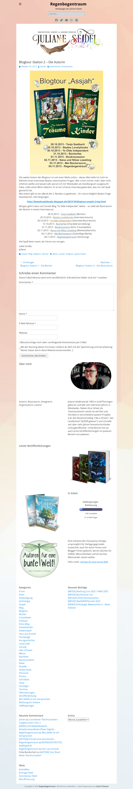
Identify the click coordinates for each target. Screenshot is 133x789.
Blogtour (37, 254)
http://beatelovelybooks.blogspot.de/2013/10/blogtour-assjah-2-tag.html (66, 201)
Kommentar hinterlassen (61, 66)
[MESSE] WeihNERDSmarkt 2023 (84, 601)
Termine (23, 689)
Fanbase (23, 620)
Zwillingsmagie (26, 705)
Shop (21, 682)
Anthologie (24, 601)
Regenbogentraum (68, 4)
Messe (22, 653)
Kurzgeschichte (27, 640)
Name (23, 313)
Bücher (45, 254)
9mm (21, 594)
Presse (22, 676)
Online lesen (25, 669)
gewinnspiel (80, 254)
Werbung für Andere (29, 702)
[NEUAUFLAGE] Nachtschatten (83, 597)
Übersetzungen (27, 692)
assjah (62, 254)
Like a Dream (25, 650)
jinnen (22, 719)
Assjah (24, 254)
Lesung (22, 646)
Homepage (24, 637)
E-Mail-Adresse (27, 323)
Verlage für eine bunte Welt (94, 561)
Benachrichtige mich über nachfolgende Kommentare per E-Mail (52, 342)
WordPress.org (26, 779)
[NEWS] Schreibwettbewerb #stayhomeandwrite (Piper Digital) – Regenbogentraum (37, 729)
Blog (30, 254)
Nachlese (23, 656)
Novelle (23, 666)
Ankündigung (26, 597)
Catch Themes (102, 786)
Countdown (25, 617)
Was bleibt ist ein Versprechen (34, 699)
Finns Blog (24, 624)
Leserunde (24, 643)
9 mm (22, 591)
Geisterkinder (26, 627)
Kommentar (26, 282)
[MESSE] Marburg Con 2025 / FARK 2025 (88, 591)
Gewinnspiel (25, 630)
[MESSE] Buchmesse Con (80, 594)
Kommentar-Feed (28, 775)
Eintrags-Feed (26, 772)
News (22, 663)
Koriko (43, 66)
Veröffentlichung (27, 695)
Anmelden (24, 769)
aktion (55, 254)
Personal (23, 672)
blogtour (70, 254)
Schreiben (24, 679)
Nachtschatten (26, 659)
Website (23, 332)
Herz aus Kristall (27, 633)
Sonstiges (24, 686)
